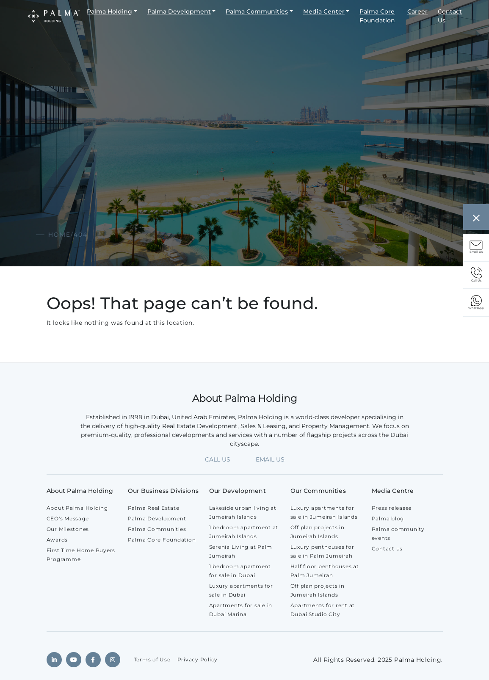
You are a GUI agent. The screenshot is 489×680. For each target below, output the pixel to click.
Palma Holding (109, 11)
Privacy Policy (197, 659)
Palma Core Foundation (377, 16)
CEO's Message (68, 518)
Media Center (324, 11)
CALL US (217, 459)
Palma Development (179, 11)
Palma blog (388, 518)
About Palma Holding (77, 508)
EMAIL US (270, 459)
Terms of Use (152, 659)
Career (417, 11)
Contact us (387, 548)
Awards (57, 539)
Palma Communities (257, 11)
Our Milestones (68, 529)
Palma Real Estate (154, 508)
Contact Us (450, 16)
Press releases (392, 508)
